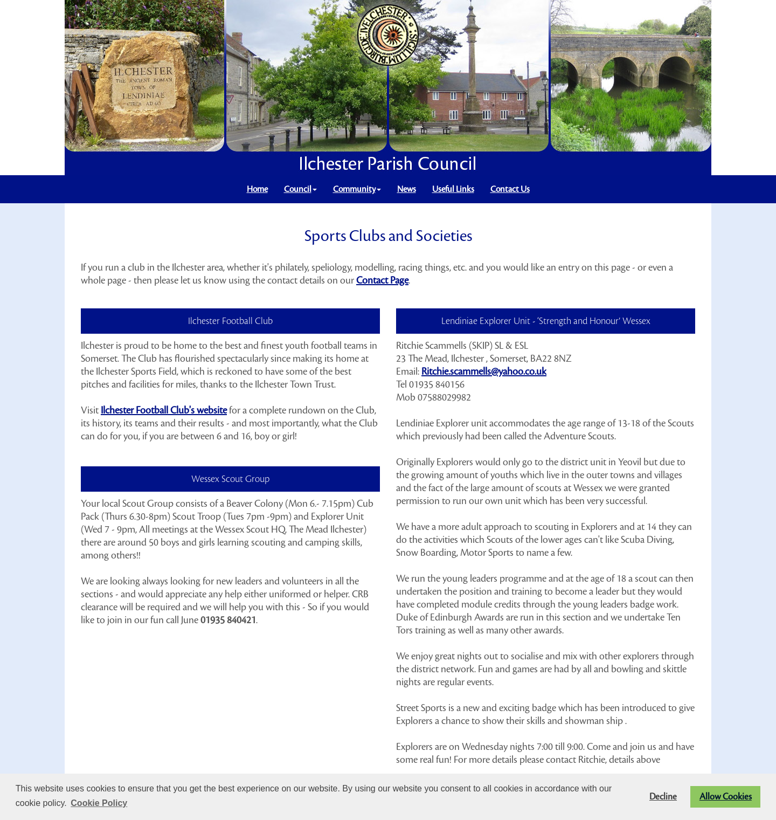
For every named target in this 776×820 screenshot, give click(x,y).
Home (257, 189)
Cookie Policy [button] (99, 803)
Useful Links (453, 189)
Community (357, 189)
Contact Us (510, 189)
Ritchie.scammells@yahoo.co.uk (483, 371)
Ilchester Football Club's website (164, 410)
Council (300, 189)
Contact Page (382, 280)
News (406, 189)
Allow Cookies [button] (725, 797)
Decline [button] (663, 797)
